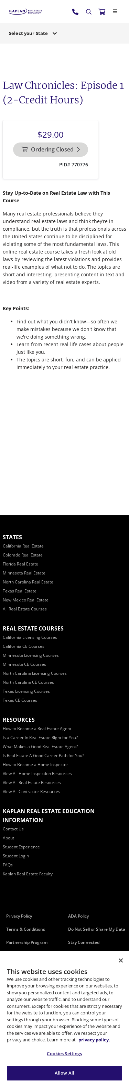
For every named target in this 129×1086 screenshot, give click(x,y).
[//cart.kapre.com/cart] (101, 11)
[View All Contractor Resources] (31, 791)
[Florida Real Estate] (20, 564)
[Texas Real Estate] (19, 591)
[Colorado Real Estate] (23, 555)
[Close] (115, 11)
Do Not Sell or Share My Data (96, 929)
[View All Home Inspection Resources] (37, 773)
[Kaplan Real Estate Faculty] (28, 874)
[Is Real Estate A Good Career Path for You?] (43, 755)
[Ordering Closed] (50, 149)
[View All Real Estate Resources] (32, 782)
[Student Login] (16, 856)
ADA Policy (78, 916)
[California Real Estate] (23, 546)
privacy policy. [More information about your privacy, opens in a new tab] (94, 1040)
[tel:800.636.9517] (75, 11)
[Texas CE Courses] (20, 700)
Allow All (64, 1073)
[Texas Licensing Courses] (26, 691)
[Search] (88, 12)
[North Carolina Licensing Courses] (35, 673)
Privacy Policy (19, 916)
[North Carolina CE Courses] (28, 682)
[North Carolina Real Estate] (28, 582)
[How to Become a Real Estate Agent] (37, 728)
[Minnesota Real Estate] (24, 573)
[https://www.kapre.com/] (25, 11)
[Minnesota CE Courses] (24, 664)
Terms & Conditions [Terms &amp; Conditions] (25, 929)
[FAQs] (8, 865)
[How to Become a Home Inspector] (35, 764)
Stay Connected (83, 942)
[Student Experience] (21, 847)
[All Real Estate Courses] (25, 609)
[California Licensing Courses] (30, 637)
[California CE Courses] (23, 646)
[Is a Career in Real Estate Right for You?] (40, 737)
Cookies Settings (64, 1053)
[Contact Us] (13, 829)
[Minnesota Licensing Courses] (31, 655)
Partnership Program (26, 942)
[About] (8, 838)
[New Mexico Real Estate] (26, 600)
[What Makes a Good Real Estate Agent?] (40, 746)
